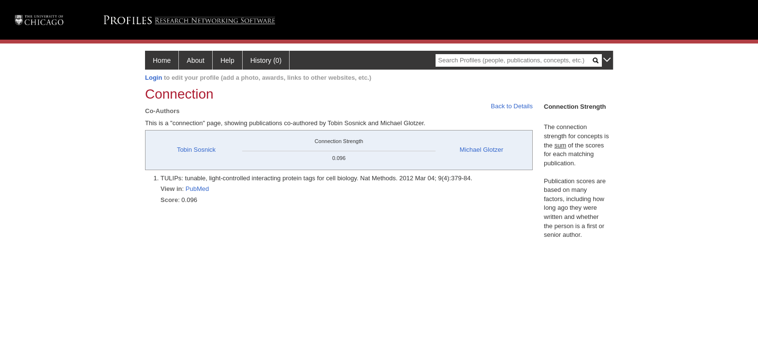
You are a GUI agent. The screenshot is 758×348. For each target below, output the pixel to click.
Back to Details (512, 106)
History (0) (266, 60)
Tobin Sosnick (196, 149)
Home (162, 60)
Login (153, 77)
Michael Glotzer (481, 149)
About (195, 60)
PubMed (197, 188)
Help (227, 60)
